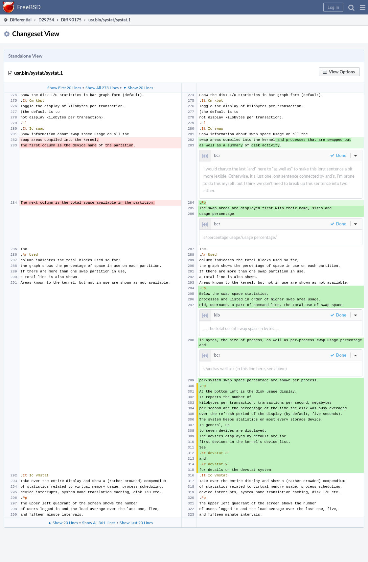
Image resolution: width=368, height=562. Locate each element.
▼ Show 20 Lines (138, 87)
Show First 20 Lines (64, 87)
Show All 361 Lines (98, 522)
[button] (362, 7)
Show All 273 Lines (102, 87)
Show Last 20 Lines (136, 522)
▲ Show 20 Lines (63, 522)
